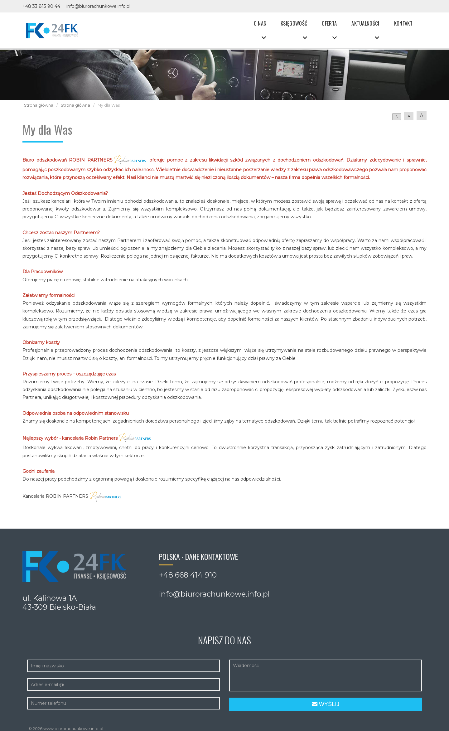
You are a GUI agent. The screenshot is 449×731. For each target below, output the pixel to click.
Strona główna (38, 105)
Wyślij (326, 704)
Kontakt (403, 24)
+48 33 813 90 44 (41, 6)
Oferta (333, 24)
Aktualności (368, 24)
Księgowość (300, 24)
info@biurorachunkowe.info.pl (98, 6)
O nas (268, 24)
